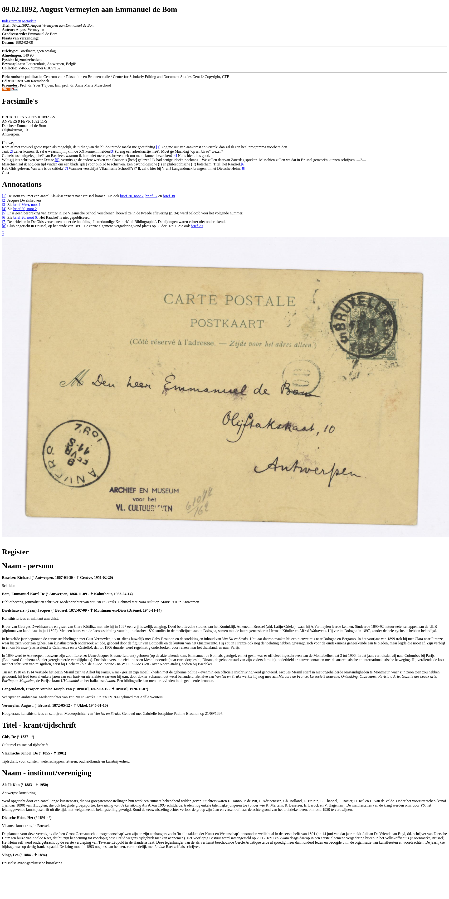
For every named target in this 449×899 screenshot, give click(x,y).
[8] (4, 226)
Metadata (29, 21)
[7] (4, 222)
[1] (4, 196)
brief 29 (197, 226)
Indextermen (11, 21)
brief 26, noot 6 (25, 217)
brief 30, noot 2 (132, 196)
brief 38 (169, 196)
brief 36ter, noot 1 (27, 205)
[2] (4, 200)
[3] (4, 205)
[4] (4, 209)
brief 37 (151, 196)
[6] (4, 217)
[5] (4, 213)
